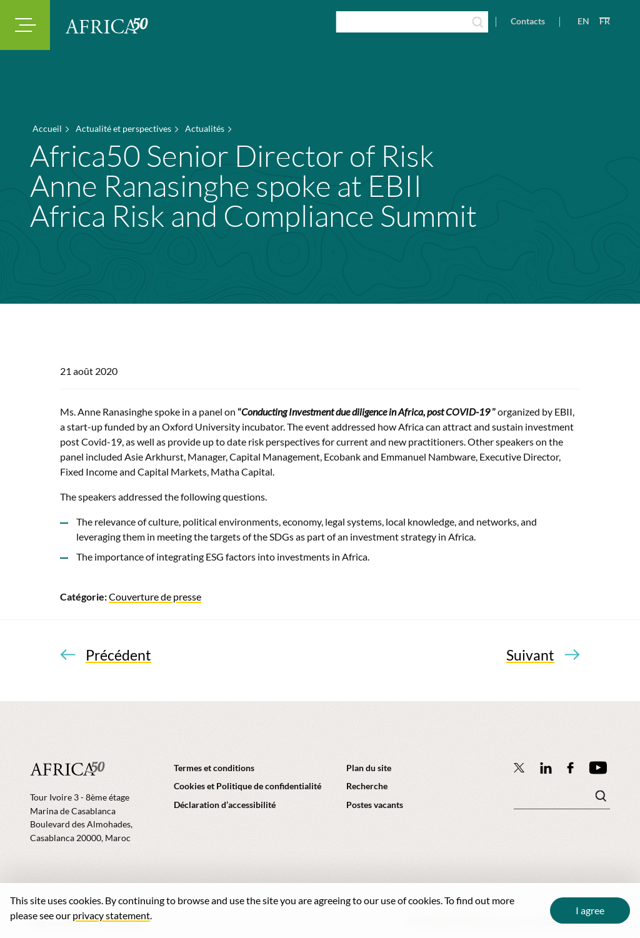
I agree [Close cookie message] (590, 910)
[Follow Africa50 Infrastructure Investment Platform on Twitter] (519, 767)
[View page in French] (599, 21)
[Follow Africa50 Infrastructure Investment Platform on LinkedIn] (546, 768)
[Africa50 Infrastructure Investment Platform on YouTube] (598, 767)
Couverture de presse (155, 596)
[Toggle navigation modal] (25, 25)
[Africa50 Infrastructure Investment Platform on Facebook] (570, 768)
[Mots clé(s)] (562, 799)
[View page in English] (578, 21)
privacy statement (111, 915)
